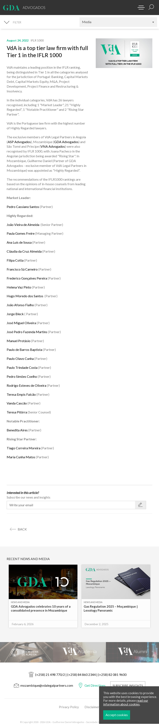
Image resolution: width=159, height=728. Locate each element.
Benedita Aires (17, 430)
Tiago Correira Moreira (23, 448)
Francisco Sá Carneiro (22, 269)
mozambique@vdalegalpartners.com (46, 685)
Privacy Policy (69, 707)
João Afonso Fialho (20, 305)
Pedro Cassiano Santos (23, 207)
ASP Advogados (19, 142)
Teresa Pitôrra (17, 412)
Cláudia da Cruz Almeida (24, 251)
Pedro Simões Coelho (22, 376)
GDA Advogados (66, 142)
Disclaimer (91, 707)
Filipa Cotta (15, 260)
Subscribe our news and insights (28, 497)
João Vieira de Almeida (23, 225)
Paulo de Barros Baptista (24, 349)
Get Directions (95, 685)
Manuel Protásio (18, 341)
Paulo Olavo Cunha (20, 358)
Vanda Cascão (17, 403)
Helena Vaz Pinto (19, 287)
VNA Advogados (53, 146)
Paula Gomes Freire (21, 233)
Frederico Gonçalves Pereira (27, 278)
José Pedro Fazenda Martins (27, 332)
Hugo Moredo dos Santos (25, 296)
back (22, 529)
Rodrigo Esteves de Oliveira (26, 385)
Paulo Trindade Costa (22, 367)
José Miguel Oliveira (21, 323)
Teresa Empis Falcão (21, 394)
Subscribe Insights (128, 685)
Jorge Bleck (15, 314)
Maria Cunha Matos (21, 457)
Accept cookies (129, 715)
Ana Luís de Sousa (19, 242)
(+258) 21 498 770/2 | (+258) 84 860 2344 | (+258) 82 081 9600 (81, 674)
